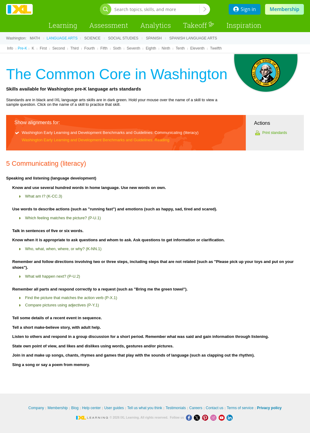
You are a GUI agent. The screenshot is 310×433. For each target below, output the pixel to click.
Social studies (123, 38)
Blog (75, 408)
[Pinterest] (206, 417)
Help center (91, 408)
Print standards (274, 133)
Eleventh (197, 48)
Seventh (133, 48)
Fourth (89, 48)
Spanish (154, 38)
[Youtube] (223, 417)
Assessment (108, 25)
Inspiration (244, 25)
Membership (284, 9)
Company (36, 408)
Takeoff (198, 25)
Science (92, 38)
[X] (198, 417)
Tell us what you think (144, 408)
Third (74, 48)
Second (58, 48)
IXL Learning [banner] (19, 9)
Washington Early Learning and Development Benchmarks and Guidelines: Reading (95, 140)
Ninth (166, 48)
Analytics (155, 25)
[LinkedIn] (230, 417)
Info (10, 48)
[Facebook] (190, 417)
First (43, 48)
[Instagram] (214, 417)
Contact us (214, 408)
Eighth (151, 48)
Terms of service (240, 408)
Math (35, 38)
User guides (114, 408)
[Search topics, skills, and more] (156, 9)
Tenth (180, 48)
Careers (195, 408)
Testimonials (176, 408)
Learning (63, 25)
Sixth (117, 48)
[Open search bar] (105, 9)
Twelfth (216, 48)
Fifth (103, 48)
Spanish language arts (193, 38)
